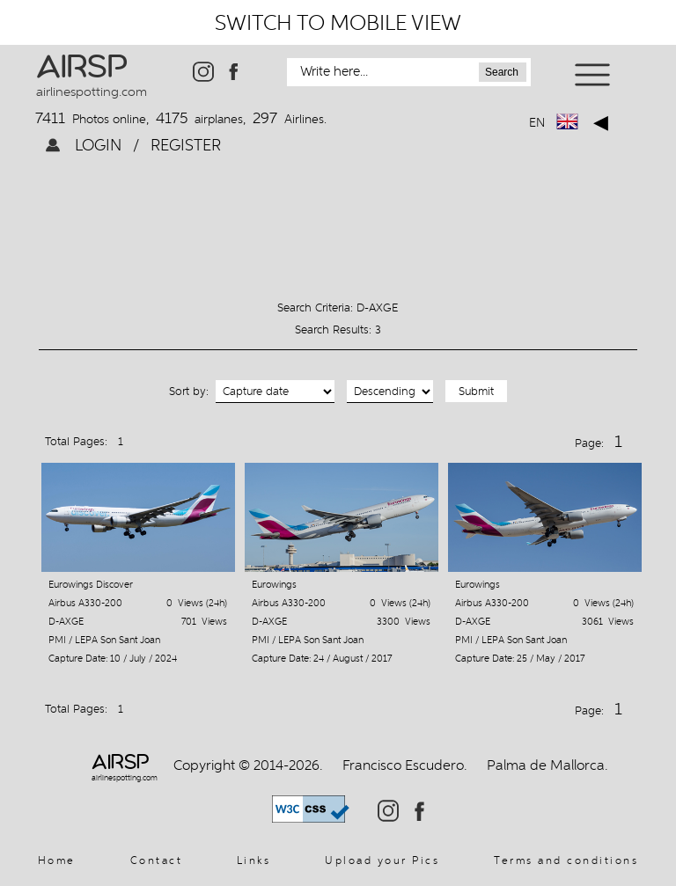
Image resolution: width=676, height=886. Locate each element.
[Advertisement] (338, 217)
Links (254, 860)
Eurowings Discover (90, 584)
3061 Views (608, 621)
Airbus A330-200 (85, 603)
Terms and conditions (566, 860)
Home (57, 860)
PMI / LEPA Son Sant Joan (104, 640)
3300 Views (403, 621)
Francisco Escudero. (404, 765)
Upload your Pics (382, 860)
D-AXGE (66, 621)
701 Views (204, 621)
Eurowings (274, 584)
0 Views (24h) (196, 603)
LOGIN (100, 144)
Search (501, 72)
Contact (156, 860)
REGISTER (183, 144)
